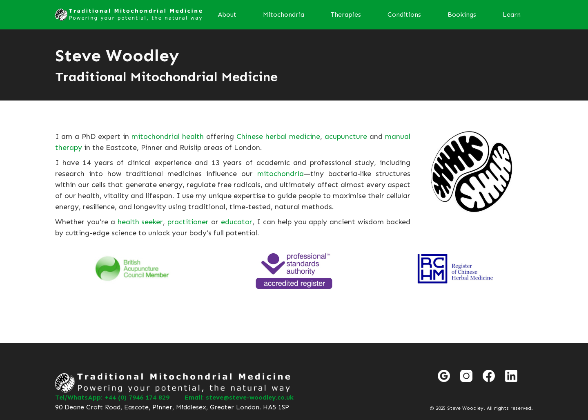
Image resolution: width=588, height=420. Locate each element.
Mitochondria (283, 14)
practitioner (188, 221)
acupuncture (346, 136)
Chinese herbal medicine (278, 136)
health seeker (140, 221)
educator (236, 221)
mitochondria (280, 173)
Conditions (404, 14)
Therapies (346, 14)
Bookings (462, 14)
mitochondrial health (167, 136)
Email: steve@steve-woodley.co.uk (239, 397)
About (227, 14)
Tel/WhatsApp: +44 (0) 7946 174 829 (112, 397)
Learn (512, 14)
